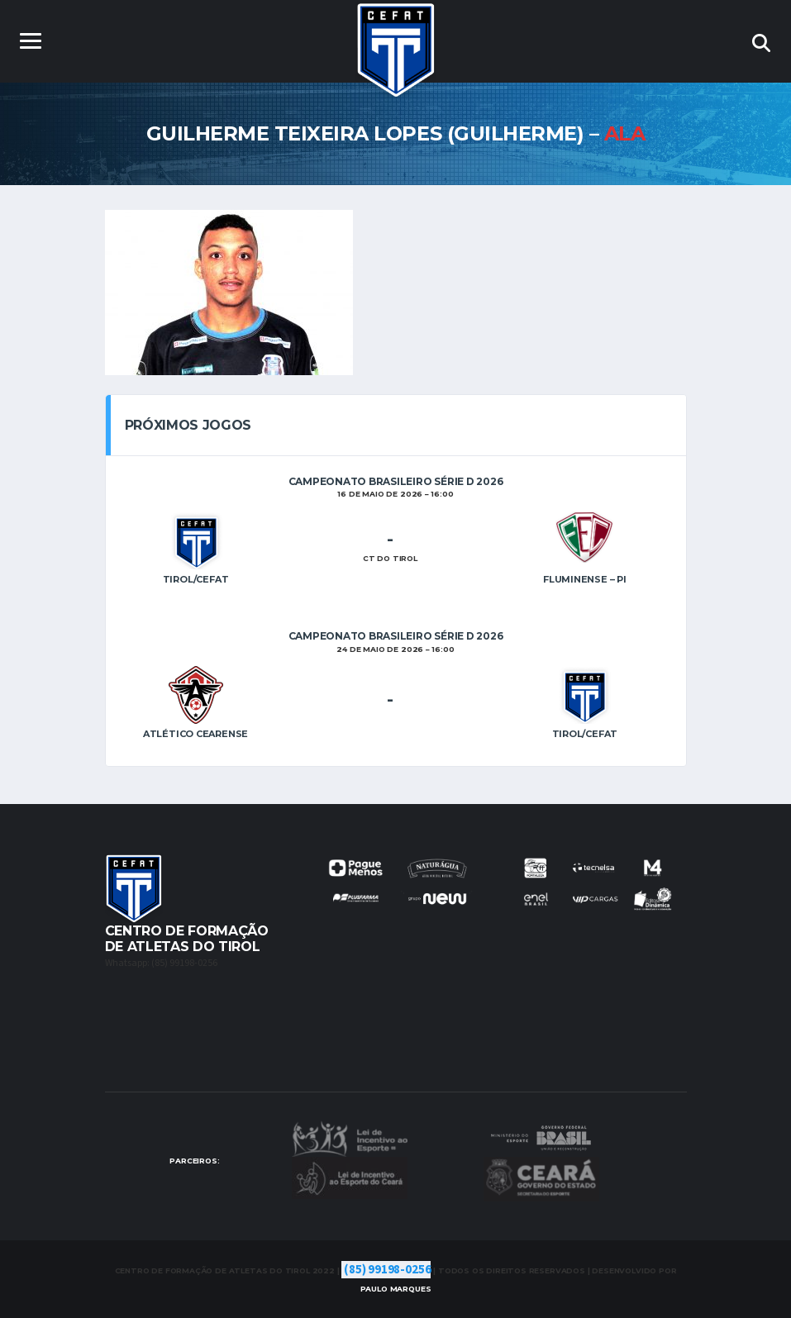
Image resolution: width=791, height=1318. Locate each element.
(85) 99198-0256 (387, 1269)
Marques (395, 1288)
